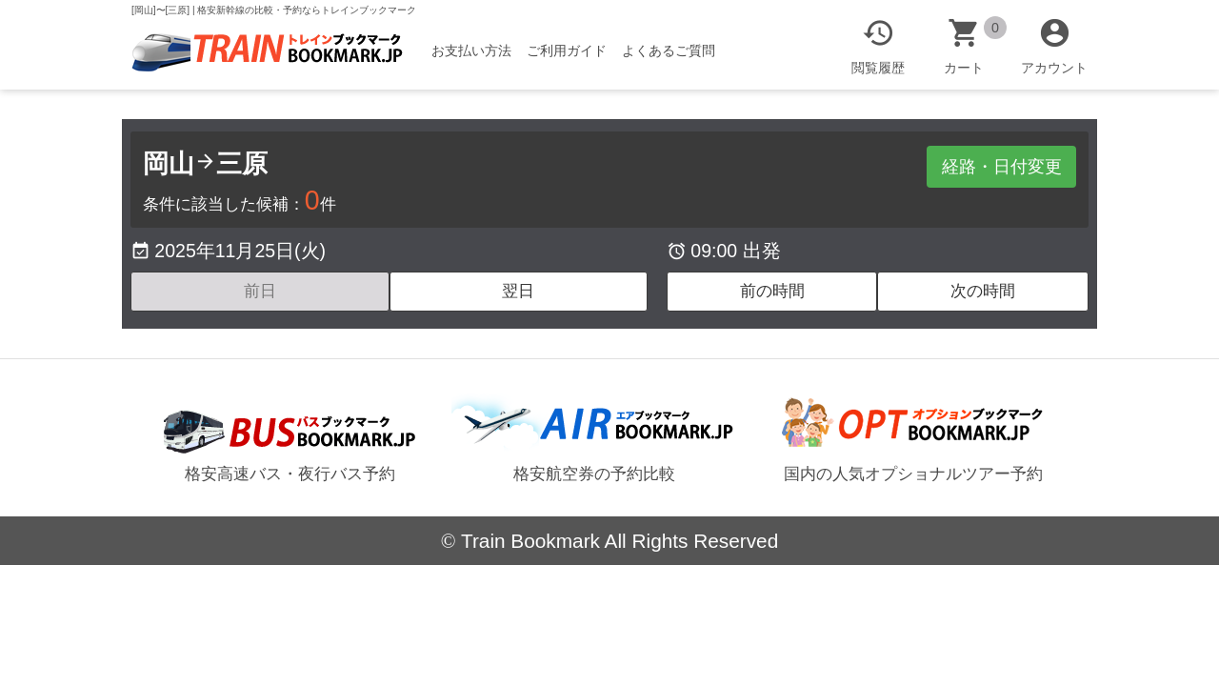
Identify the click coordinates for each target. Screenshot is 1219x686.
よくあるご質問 (668, 50)
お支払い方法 (471, 50)
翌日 (518, 291)
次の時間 (982, 291)
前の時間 (772, 291)
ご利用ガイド (567, 50)
